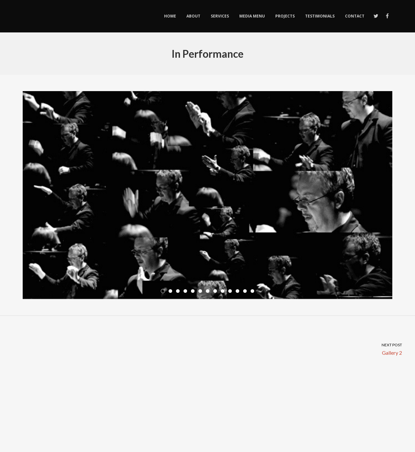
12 (245, 291)
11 (237, 291)
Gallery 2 (311, 349)
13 (252, 291)
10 (230, 291)
